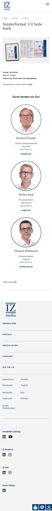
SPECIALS (7, 334)
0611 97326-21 (26, 149)
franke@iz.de (26, 154)
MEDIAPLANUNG (10, 345)
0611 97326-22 (26, 206)
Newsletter (7, 392)
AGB (22, 392)
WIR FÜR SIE (8, 367)
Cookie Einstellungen (8, 406)
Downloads (7, 385)
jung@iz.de (26, 210)
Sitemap (24, 398)
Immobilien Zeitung (11, 431)
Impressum (7, 398)
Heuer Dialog (8, 485)
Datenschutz (8, 379)
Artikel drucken (9, 282)
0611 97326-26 (26, 262)
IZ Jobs (5, 467)
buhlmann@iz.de (26, 266)
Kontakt (24, 379)
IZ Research (7, 449)
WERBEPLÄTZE (9, 323)
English (24, 385)
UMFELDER (7, 356)
